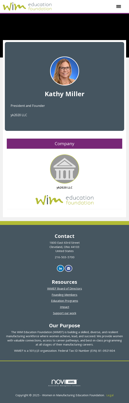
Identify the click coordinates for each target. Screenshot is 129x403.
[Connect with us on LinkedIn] (60, 268)
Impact (64, 307)
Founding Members (64, 295)
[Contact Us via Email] (68, 268)
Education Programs (64, 301)
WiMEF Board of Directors (64, 288)
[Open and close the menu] (88, 6)
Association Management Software (64, 383)
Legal (110, 395)
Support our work (64, 313)
